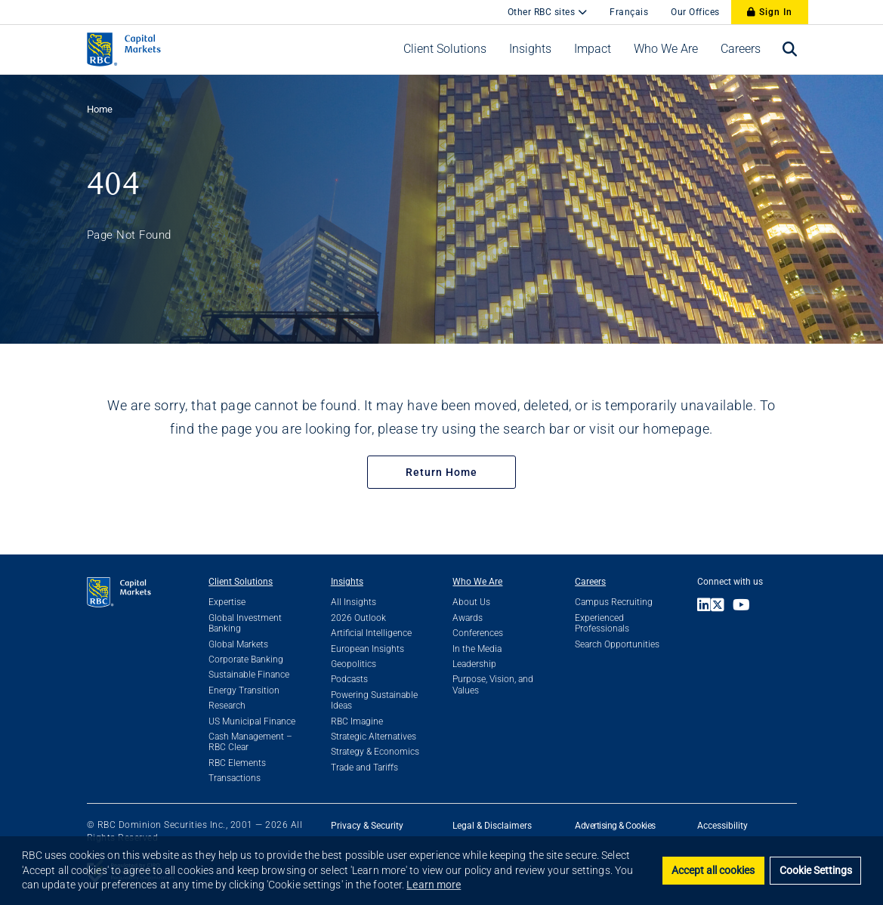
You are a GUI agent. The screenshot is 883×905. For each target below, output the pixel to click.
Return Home (441, 472)
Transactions (234, 778)
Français (629, 12)
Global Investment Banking (245, 623)
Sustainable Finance (248, 674)
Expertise (226, 602)
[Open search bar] (790, 49)
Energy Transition (243, 690)
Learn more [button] (433, 885)
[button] (445, 49)
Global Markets (238, 644)
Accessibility (722, 825)
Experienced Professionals (602, 623)
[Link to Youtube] (745, 606)
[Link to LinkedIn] (704, 606)
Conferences (477, 633)
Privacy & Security (367, 825)
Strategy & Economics (375, 751)
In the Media (477, 649)
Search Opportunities (617, 644)
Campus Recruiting (614, 602)
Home (100, 109)
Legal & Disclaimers (492, 825)
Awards (467, 618)
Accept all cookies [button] (713, 870)
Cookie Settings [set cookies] (816, 870)
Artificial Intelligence (371, 633)
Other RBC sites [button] (543, 12)
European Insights (367, 649)
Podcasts (349, 679)
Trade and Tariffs (364, 767)
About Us (471, 602)
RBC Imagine (357, 721)
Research (226, 705)
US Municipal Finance (251, 721)
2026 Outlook (358, 618)
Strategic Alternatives (373, 736)
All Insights (353, 602)
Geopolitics (353, 664)
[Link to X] (722, 606)
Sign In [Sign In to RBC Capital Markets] (769, 12)
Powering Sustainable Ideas (374, 700)
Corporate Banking (245, 659)
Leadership (474, 664)
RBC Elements (237, 763)
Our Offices (695, 12)
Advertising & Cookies (615, 825)
